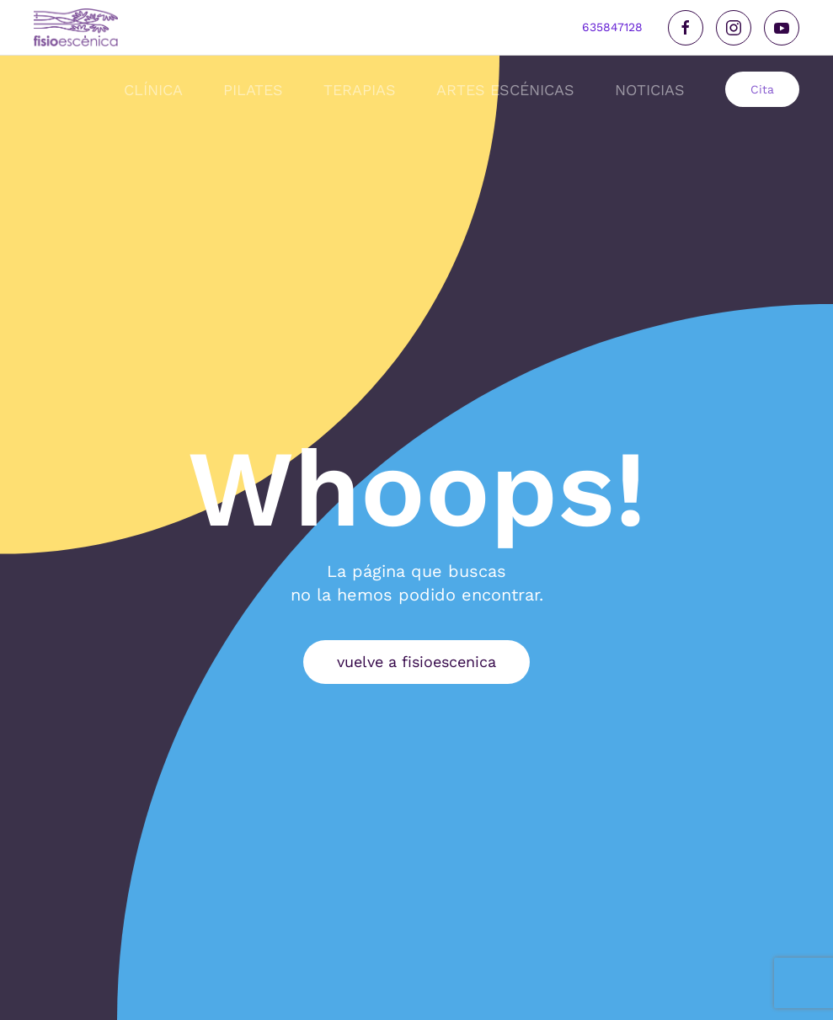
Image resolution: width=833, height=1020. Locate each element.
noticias (650, 90)
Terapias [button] (359, 90)
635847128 (612, 27)
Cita (762, 89)
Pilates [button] (253, 90)
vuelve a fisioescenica (416, 661)
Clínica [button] (153, 90)
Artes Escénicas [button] (505, 90)
